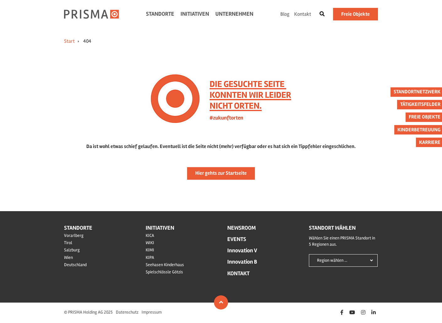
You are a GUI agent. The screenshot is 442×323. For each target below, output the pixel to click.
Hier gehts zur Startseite (221, 173)
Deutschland (75, 264)
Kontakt (302, 14)
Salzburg (72, 250)
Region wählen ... (332, 260)
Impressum (152, 312)
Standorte (160, 14)
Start (69, 41)
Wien (68, 257)
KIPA (150, 257)
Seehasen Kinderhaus (165, 264)
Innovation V (242, 250)
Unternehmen (234, 14)
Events (236, 239)
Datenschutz (127, 312)
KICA (150, 235)
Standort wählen (332, 227)
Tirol (68, 242)
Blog (284, 14)
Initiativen (195, 14)
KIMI (150, 250)
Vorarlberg (74, 235)
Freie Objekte (355, 14)
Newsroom (241, 227)
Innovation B (242, 261)
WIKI (150, 242)
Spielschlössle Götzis (164, 272)
